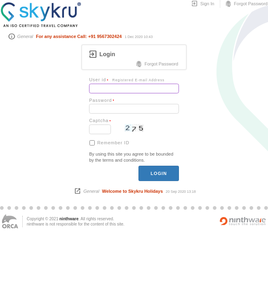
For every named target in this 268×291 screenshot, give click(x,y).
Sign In (202, 4)
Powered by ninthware (243, 221)
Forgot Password (246, 4)
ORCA (10, 221)
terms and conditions (123, 160)
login (159, 173)
